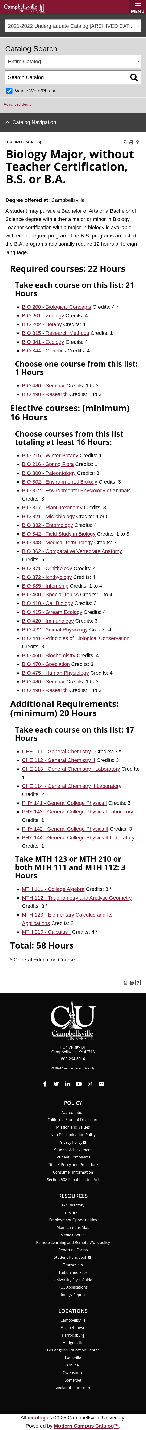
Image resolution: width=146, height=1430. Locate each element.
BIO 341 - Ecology (43, 342)
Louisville (73, 1357)
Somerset (73, 1380)
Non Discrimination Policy (73, 1134)
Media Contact (73, 1235)
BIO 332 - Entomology (47, 525)
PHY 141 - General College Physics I (64, 803)
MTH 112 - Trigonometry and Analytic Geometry (77, 898)
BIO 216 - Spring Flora (48, 464)
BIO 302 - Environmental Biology (59, 482)
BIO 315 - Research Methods (55, 333)
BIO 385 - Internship (45, 586)
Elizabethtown (73, 1327)
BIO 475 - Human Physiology (55, 673)
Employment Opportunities (73, 1219)
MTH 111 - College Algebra (53, 889)
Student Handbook (70, 1257)
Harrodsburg (73, 1335)
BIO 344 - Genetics (44, 351)
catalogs (38, 1418)
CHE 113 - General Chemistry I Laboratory (71, 769)
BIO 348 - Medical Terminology (57, 542)
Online (73, 1365)
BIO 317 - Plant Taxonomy (52, 507)
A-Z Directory (73, 1205)
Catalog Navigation (34, 122)
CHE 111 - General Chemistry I (58, 751)
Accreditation (73, 1112)
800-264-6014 (73, 1058)
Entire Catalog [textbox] (24, 61)
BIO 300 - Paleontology (48, 473)
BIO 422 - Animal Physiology (55, 630)
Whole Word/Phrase (36, 90)
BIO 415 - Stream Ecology (52, 612)
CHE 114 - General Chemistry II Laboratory (71, 786)
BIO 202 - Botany (42, 324)
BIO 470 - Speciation (46, 664)
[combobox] (73, 25)
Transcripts (73, 1264)
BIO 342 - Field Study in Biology (59, 534)
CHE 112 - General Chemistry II (58, 760)
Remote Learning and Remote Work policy (73, 1242)
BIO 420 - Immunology (48, 621)
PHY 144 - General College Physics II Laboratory (78, 838)
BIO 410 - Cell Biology (47, 603)
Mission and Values (73, 1127)
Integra (73, 1294)
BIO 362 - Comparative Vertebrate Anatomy (72, 551)
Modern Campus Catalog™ (86, 1426)
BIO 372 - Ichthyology (47, 577)
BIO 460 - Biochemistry (48, 655)
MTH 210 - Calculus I (46, 932)
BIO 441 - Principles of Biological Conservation (75, 638)
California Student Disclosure (73, 1119)
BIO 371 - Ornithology (47, 568)
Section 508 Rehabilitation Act (73, 1179)
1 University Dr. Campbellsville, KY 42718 (73, 1049)
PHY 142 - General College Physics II (65, 829)
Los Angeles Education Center (73, 1350)
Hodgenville (73, 1342)
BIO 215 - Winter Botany (50, 455)
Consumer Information (73, 1172)
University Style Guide (73, 1279)
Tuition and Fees (73, 1272)
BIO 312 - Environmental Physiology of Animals (76, 490)
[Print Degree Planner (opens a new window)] (125, 142)
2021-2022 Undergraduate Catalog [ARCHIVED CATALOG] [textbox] (74, 26)
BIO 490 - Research (45, 394)
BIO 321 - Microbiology (48, 516)
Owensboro (73, 1372)
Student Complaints (73, 1157)
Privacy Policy (70, 1142)
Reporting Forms (73, 1249)
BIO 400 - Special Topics (50, 594)
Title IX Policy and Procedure (73, 1164)
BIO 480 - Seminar (43, 386)
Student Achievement (73, 1149)
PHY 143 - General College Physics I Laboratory (77, 812)
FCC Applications (73, 1287)
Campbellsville (73, 1320)
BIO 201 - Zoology (43, 316)
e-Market (73, 1212)
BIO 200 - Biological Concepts (56, 307)
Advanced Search (18, 104)
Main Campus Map (73, 1227)
